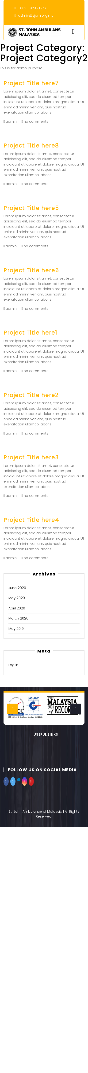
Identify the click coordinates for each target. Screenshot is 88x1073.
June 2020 (17, 587)
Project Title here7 (31, 83)
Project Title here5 (31, 208)
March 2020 (18, 618)
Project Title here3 (31, 457)
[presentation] (12, 709)
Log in (13, 664)
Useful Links (46, 734)
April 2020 (16, 608)
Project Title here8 (31, 145)
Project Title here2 (31, 395)
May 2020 (16, 597)
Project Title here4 (31, 520)
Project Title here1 (30, 332)
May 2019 (16, 628)
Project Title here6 (31, 270)
